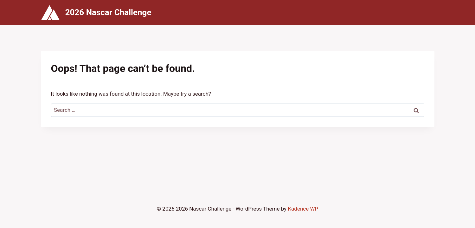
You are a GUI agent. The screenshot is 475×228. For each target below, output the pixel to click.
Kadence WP (303, 209)
